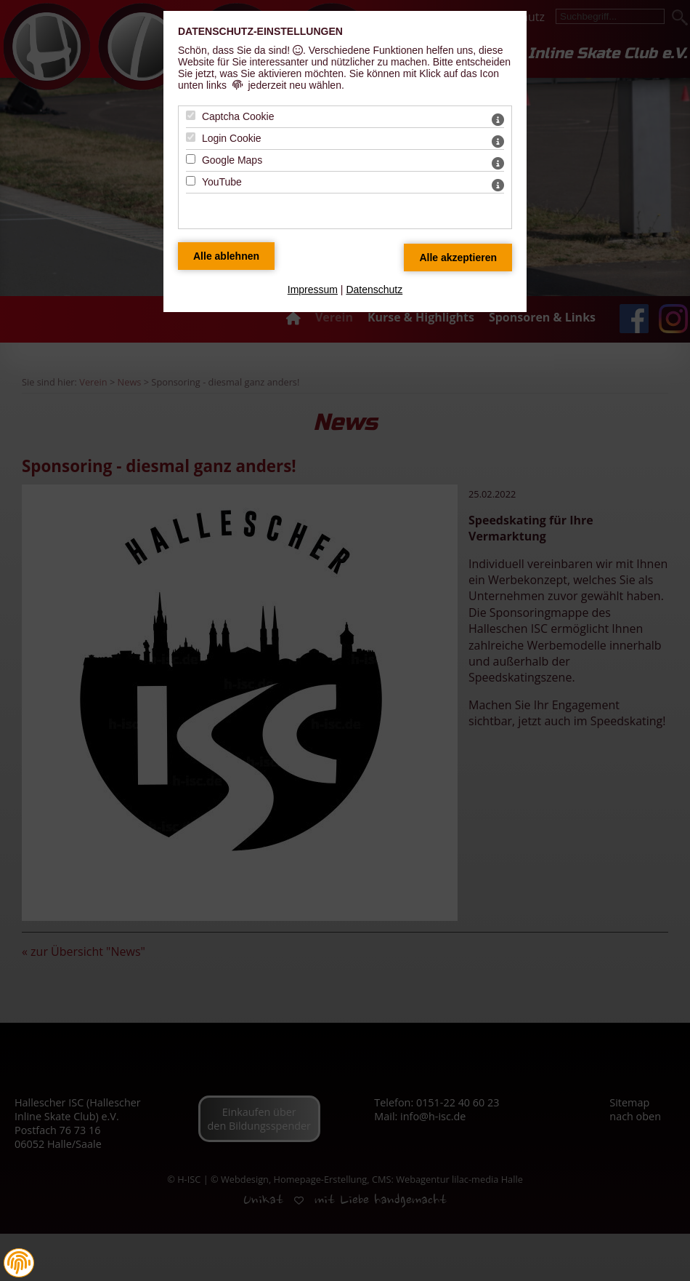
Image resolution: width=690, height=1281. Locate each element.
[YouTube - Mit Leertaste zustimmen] (190, 180)
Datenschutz (374, 289)
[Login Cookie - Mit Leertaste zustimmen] (190, 137)
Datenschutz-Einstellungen (260, 31)
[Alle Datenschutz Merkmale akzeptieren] (458, 257)
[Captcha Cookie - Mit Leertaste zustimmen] (190, 115)
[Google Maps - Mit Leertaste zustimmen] (190, 159)
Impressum (313, 289)
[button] (19, 1262)
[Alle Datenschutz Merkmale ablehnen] (226, 256)
